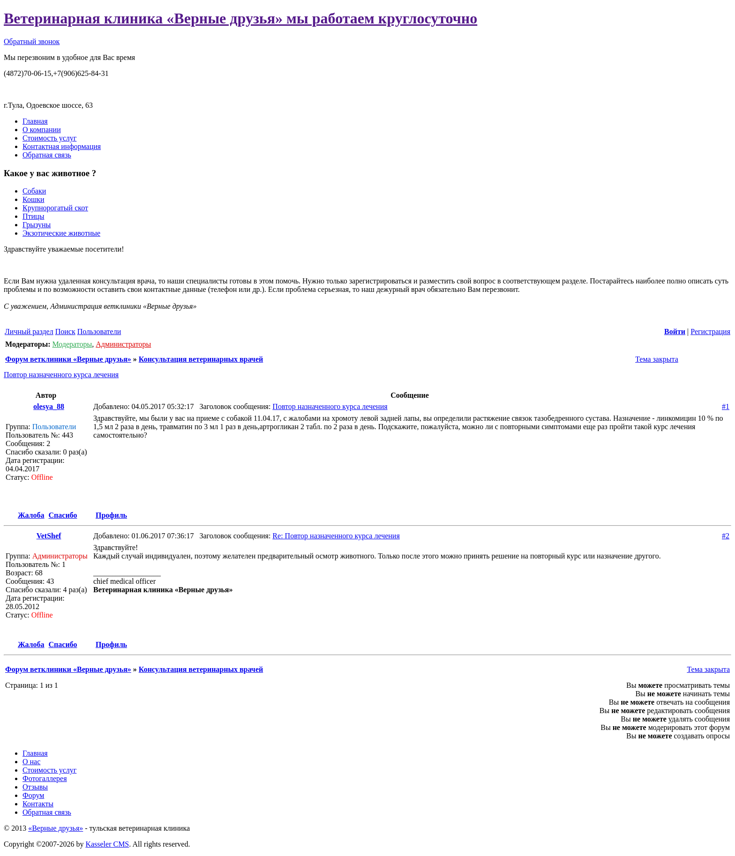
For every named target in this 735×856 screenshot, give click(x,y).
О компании (41, 130)
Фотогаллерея (44, 778)
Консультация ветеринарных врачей (201, 359)
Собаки (34, 191)
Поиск (65, 331)
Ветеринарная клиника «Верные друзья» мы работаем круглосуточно (240, 18)
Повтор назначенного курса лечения (61, 375)
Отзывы (35, 787)
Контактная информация (61, 146)
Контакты (37, 804)
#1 (725, 406)
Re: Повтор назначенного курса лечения (335, 536)
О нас (31, 762)
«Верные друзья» (55, 828)
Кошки (33, 199)
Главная (35, 121)
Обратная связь (46, 155)
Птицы (33, 216)
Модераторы (72, 344)
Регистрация (710, 331)
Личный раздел (29, 331)
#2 (725, 536)
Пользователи (99, 331)
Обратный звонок (32, 41)
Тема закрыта (655, 359)
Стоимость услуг (49, 138)
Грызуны (36, 225)
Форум (33, 795)
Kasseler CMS (107, 844)
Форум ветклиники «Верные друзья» (68, 359)
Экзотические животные (61, 233)
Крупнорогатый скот (55, 208)
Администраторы (123, 344)
